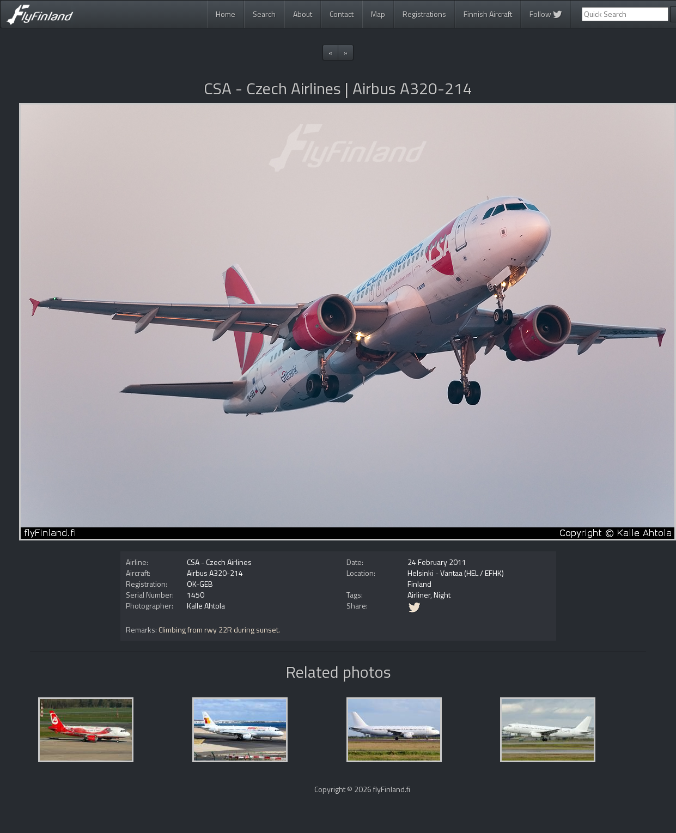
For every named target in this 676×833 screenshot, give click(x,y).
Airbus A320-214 (215, 573)
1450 (195, 594)
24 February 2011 (436, 562)
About (302, 14)
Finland (419, 583)
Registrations (424, 14)
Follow (545, 14)
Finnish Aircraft (488, 14)
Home (225, 14)
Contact (342, 14)
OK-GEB (200, 583)
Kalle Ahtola (206, 605)
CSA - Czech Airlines (219, 562)
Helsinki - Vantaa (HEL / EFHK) (455, 573)
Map (378, 14)
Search (264, 14)
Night (442, 594)
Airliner (418, 594)
